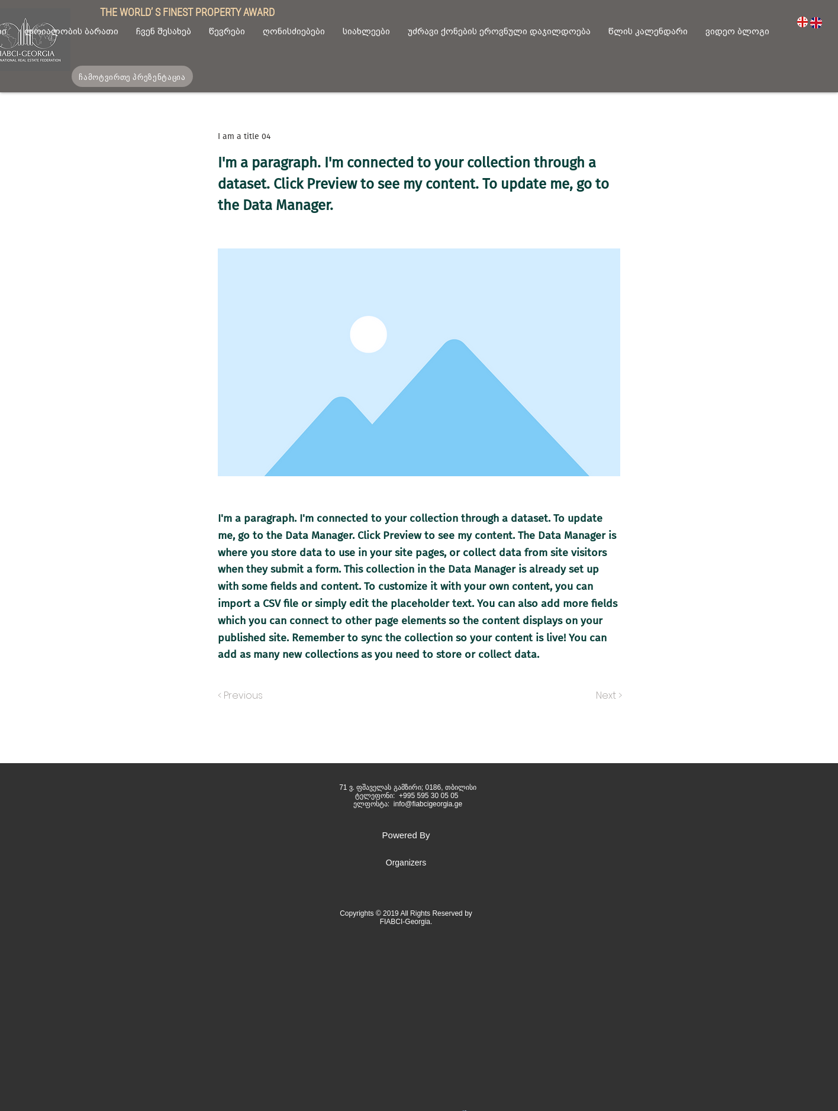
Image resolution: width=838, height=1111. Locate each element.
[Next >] (608, 696)
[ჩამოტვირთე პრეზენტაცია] (132, 76)
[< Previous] (242, 696)
